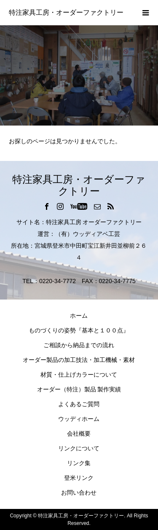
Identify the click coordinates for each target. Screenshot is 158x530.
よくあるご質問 (78, 404)
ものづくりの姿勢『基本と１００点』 (79, 330)
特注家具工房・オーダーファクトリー (66, 12)
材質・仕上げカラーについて (78, 374)
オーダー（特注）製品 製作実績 (79, 389)
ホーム (79, 315)
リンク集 (79, 463)
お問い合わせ (78, 492)
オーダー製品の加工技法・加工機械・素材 (79, 359)
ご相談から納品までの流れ (78, 345)
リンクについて (78, 448)
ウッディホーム (78, 418)
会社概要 (79, 433)
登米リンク (79, 477)
